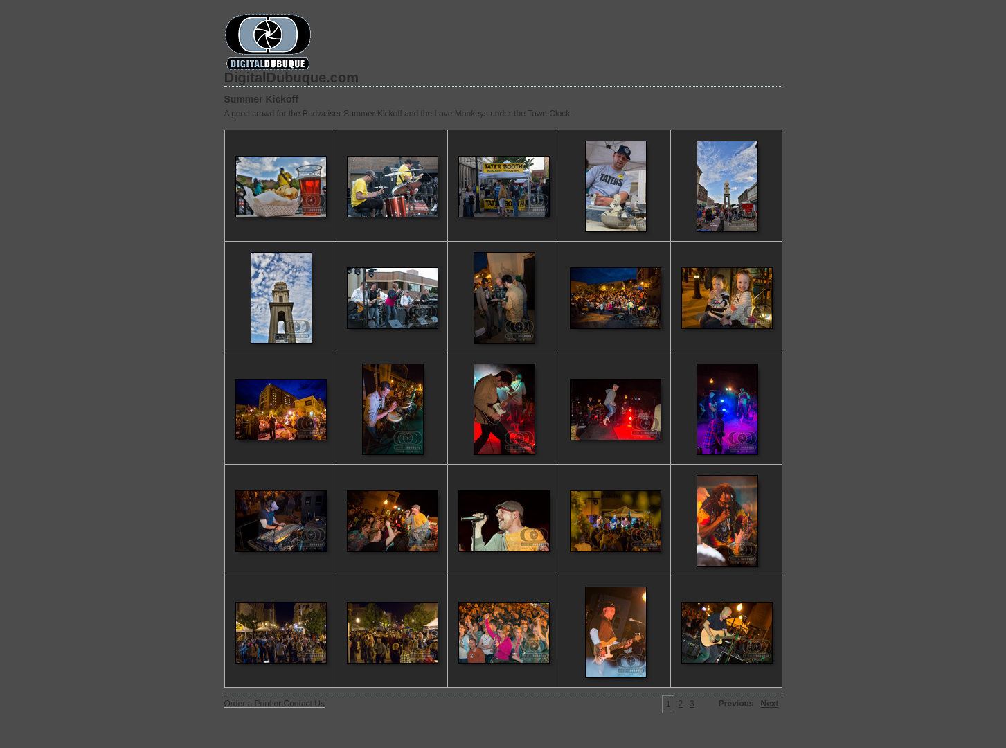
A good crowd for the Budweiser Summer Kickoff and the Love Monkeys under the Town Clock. (398, 113)
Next (769, 704)
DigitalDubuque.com (291, 77)
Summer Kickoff (261, 99)
